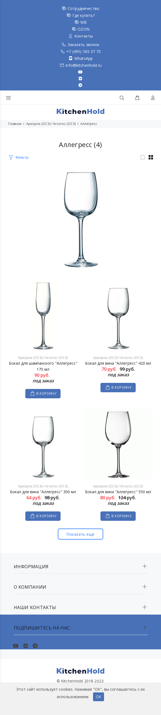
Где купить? (83, 15)
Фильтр (21, 157)
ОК (98, 696)
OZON (83, 29)
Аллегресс (88, 123)
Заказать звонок (84, 44)
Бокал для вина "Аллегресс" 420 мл (118, 363)
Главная (14, 123)
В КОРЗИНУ (46, 393)
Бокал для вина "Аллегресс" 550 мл (118, 491)
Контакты (83, 36)
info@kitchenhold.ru (84, 65)
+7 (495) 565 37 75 (83, 51)
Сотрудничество (83, 8)
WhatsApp (83, 58)
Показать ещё (80, 534)
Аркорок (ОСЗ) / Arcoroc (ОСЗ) (51, 123)
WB (83, 22)
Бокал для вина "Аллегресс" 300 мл (43, 491)
